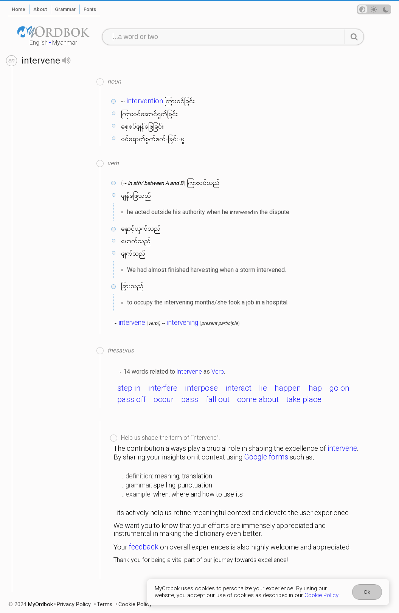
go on (339, 388)
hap (315, 388)
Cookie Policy (321, 595)
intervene (131, 322)
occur (164, 399)
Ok (367, 592)
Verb (217, 371)
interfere (162, 388)
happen (288, 388)
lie (263, 388)
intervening (182, 322)
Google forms (266, 457)
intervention (144, 101)
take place (303, 399)
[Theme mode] (374, 9)
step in (129, 388)
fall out (218, 399)
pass (189, 399)
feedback (143, 547)
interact (238, 388)
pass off (131, 399)
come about (258, 399)
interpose (201, 388)
